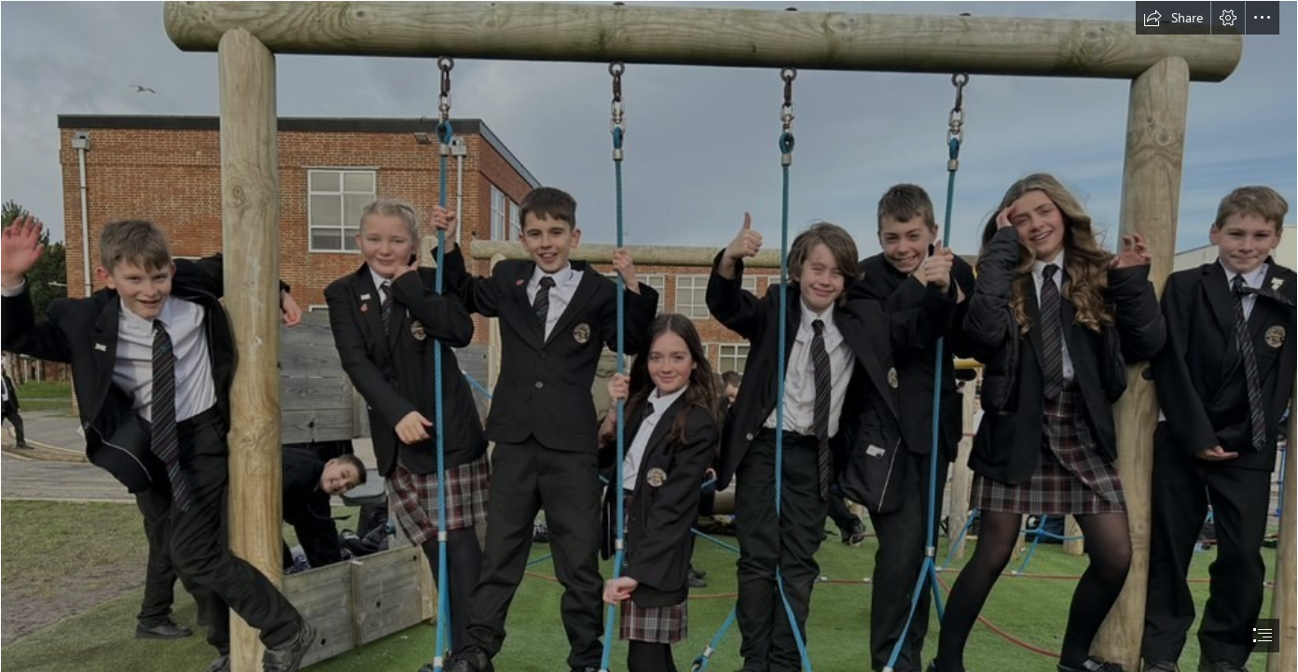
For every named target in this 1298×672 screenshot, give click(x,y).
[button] (1173, 18)
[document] (649, 336)
